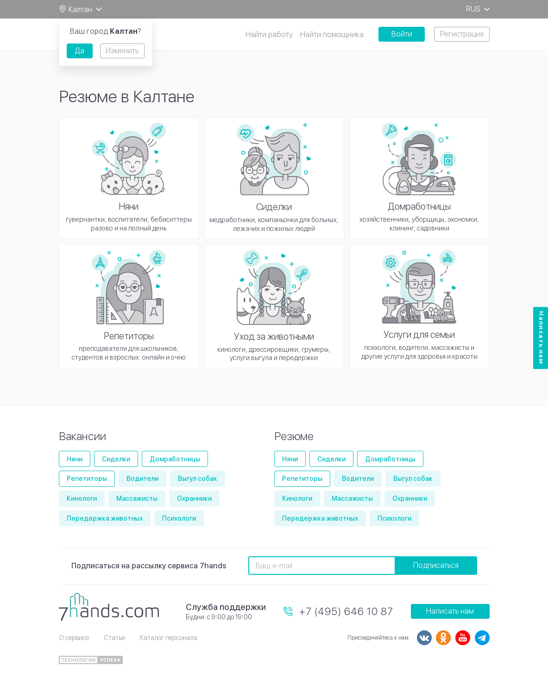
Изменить (122, 50)
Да (79, 50)
